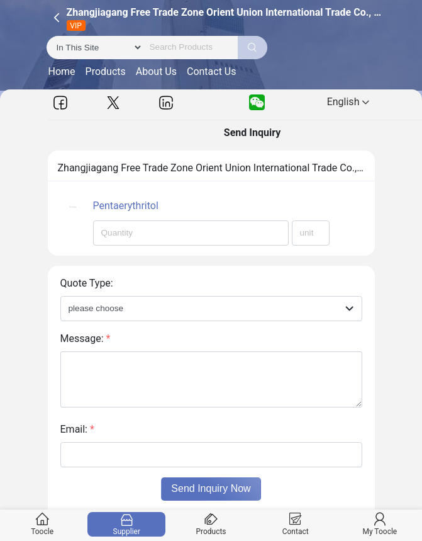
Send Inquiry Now (210, 488)
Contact (295, 524)
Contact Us (211, 71)
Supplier (127, 524)
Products (106, 71)
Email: (77, 429)
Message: (85, 339)
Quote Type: (86, 283)
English (348, 102)
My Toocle (379, 524)
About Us (156, 71)
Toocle (42, 524)
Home (61, 71)
